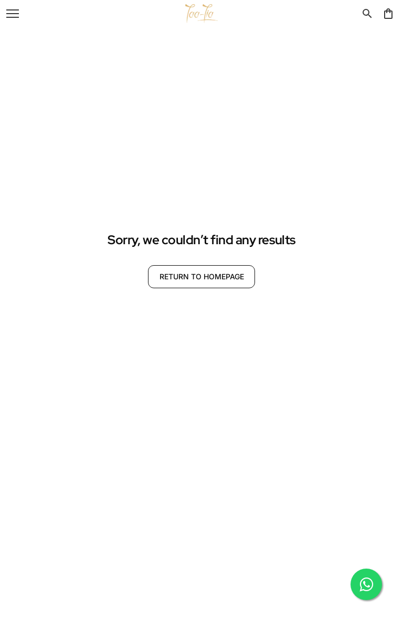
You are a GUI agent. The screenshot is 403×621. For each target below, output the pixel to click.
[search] (367, 13)
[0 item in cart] (388, 13)
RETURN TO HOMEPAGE (202, 276)
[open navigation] (12, 13)
